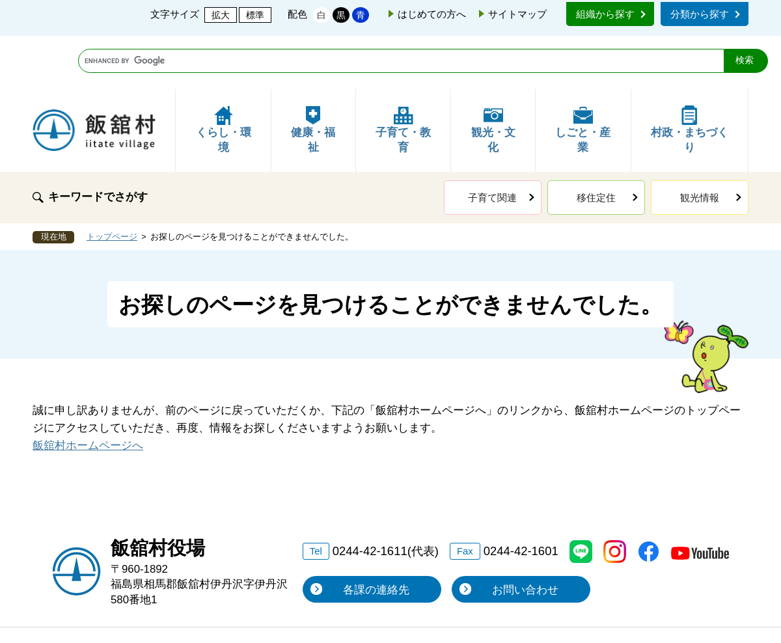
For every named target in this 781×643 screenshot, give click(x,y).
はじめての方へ (432, 14)
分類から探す (699, 14)
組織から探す (605, 14)
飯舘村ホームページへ (88, 392)
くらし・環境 (223, 76)
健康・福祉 (313, 76)
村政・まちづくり (689, 76)
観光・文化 (493, 76)
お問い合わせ (525, 536)
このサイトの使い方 (424, 601)
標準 (255, 15)
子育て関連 (492, 144)
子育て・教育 (403, 76)
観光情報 (699, 144)
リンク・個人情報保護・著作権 (240, 601)
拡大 (221, 15)
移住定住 (596, 144)
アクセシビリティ (574, 601)
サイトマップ (517, 14)
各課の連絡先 (376, 536)
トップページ (112, 183)
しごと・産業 (582, 76)
